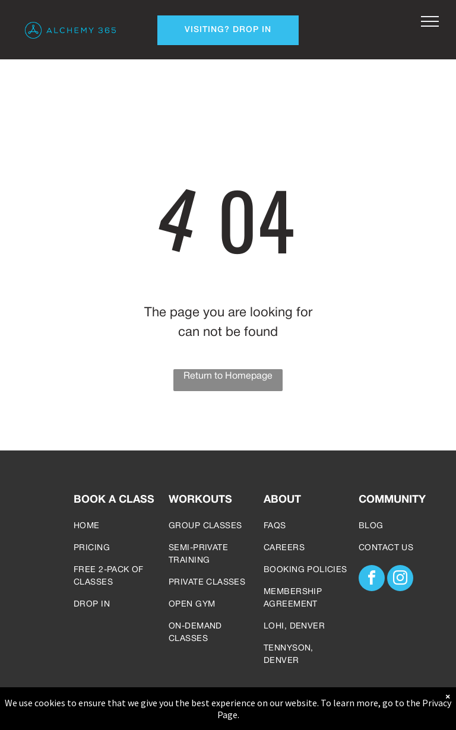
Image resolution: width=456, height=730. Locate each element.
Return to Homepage (228, 376)
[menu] (429, 21)
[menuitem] (116, 526)
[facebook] (372, 579)
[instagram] (400, 579)
